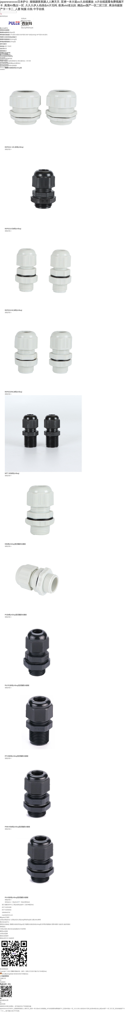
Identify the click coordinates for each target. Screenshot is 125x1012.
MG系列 (44, 34)
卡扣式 (9, 46)
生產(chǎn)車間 (36, 919)
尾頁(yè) (27, 902)
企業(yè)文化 (25, 25)
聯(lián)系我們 (4, 936)
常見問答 (23, 929)
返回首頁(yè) (4, 16)
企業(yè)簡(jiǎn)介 (26, 23)
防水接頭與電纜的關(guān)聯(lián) (10, 63)
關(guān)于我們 (25, 21)
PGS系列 (3, 34)
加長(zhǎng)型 (11, 41)
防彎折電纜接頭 (4, 39)
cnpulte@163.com (7, 915)
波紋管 (2, 48)
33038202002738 (18, 974)
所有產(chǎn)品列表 (5, 52)
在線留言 (2, 69)
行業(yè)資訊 (4, 929)
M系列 (18, 34)
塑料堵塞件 (3, 44)
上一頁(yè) (13, 902)
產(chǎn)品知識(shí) (14, 929)
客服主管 (3, 978)
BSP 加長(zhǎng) (31, 34)
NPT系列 (39, 34)
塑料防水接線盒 (4, 30)
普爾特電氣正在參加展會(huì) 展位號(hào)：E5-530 (15, 61)
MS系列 (8, 34)
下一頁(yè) (21, 902)
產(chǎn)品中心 (4, 28)
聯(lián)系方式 (4, 67)
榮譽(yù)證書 (4, 931)
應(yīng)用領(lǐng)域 (27, 28)
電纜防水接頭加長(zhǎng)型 (8, 37)
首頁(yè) (23, 18)
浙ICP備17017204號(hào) (39, 971)
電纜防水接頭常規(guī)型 (7, 32)
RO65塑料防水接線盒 (6, 56)
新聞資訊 (2, 926)
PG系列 (13, 34)
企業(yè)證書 (4, 933)
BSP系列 (23, 34)
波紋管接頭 (3, 51)
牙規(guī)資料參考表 (6, 58)
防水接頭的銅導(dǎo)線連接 (8, 65)
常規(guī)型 (3, 41)
